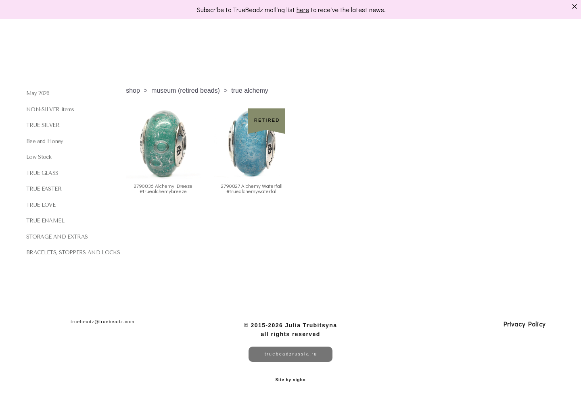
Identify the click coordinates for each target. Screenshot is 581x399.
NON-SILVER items (50, 109)
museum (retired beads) (185, 90)
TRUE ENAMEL (45, 221)
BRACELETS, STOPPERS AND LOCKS (73, 252)
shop (133, 90)
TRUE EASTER (43, 189)
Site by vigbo (290, 380)
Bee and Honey (44, 141)
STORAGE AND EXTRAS (57, 237)
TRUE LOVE (40, 205)
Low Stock (38, 157)
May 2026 (38, 93)
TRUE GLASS (42, 173)
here (303, 9)
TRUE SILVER (42, 125)
